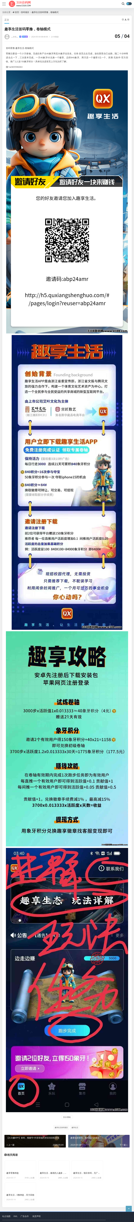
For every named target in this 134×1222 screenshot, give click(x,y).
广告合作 (25, 1201)
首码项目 (25, 12)
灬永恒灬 (19, 36)
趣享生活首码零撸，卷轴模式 (45, 12)
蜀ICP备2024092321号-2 (13, 1217)
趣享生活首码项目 (61, 1127)
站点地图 (6, 1201)
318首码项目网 (30, 1208)
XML (15, 1201)
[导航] (4, 3)
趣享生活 (75, 1127)
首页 (17, 12)
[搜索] (123, 4)
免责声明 (36, 1201)
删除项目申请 (66, 1217)
